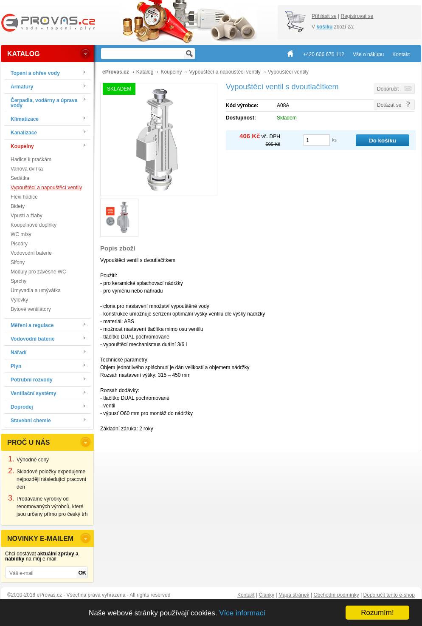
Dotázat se (389, 105)
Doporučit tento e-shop (389, 595)
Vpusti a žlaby (26, 216)
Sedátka (20, 178)
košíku (324, 27)
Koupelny (171, 72)
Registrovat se (356, 16)
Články (266, 595)
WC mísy (21, 234)
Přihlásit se (324, 16)
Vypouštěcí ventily (288, 72)
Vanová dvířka (27, 169)
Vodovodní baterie (31, 253)
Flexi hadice (24, 197)
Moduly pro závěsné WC (38, 272)
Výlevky (19, 300)
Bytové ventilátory (31, 309)
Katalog (145, 72)
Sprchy (18, 281)
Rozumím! (377, 613)
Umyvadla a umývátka (36, 290)
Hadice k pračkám (31, 159)
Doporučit (388, 89)
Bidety (18, 206)
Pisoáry (19, 244)
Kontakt (246, 595)
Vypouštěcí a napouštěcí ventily (46, 188)
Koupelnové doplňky (33, 225)
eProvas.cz (115, 72)
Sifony (18, 262)
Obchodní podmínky (336, 595)
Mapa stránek (294, 595)
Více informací (242, 613)
